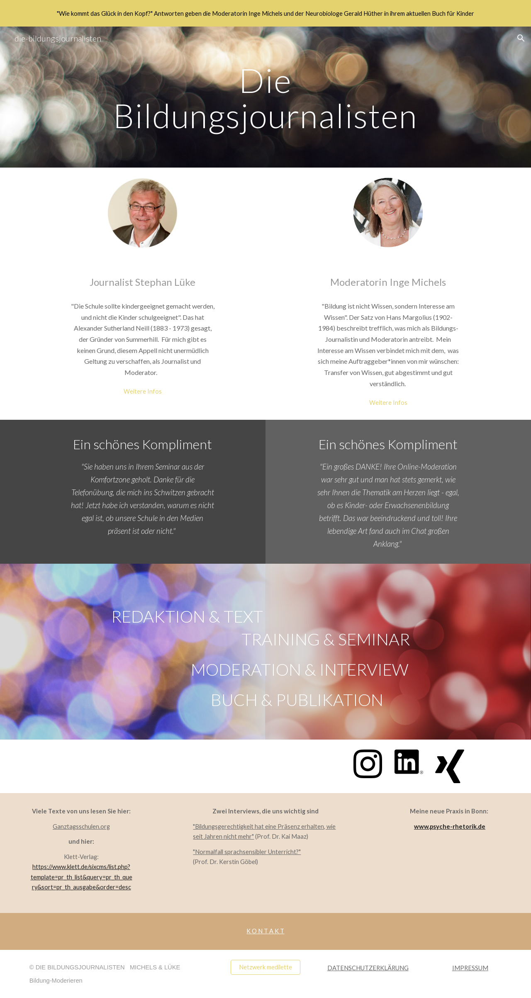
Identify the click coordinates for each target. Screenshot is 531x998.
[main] (265, 97)
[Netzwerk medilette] (265, 967)
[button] (521, 38)
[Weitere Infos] (142, 391)
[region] (265, 13)
